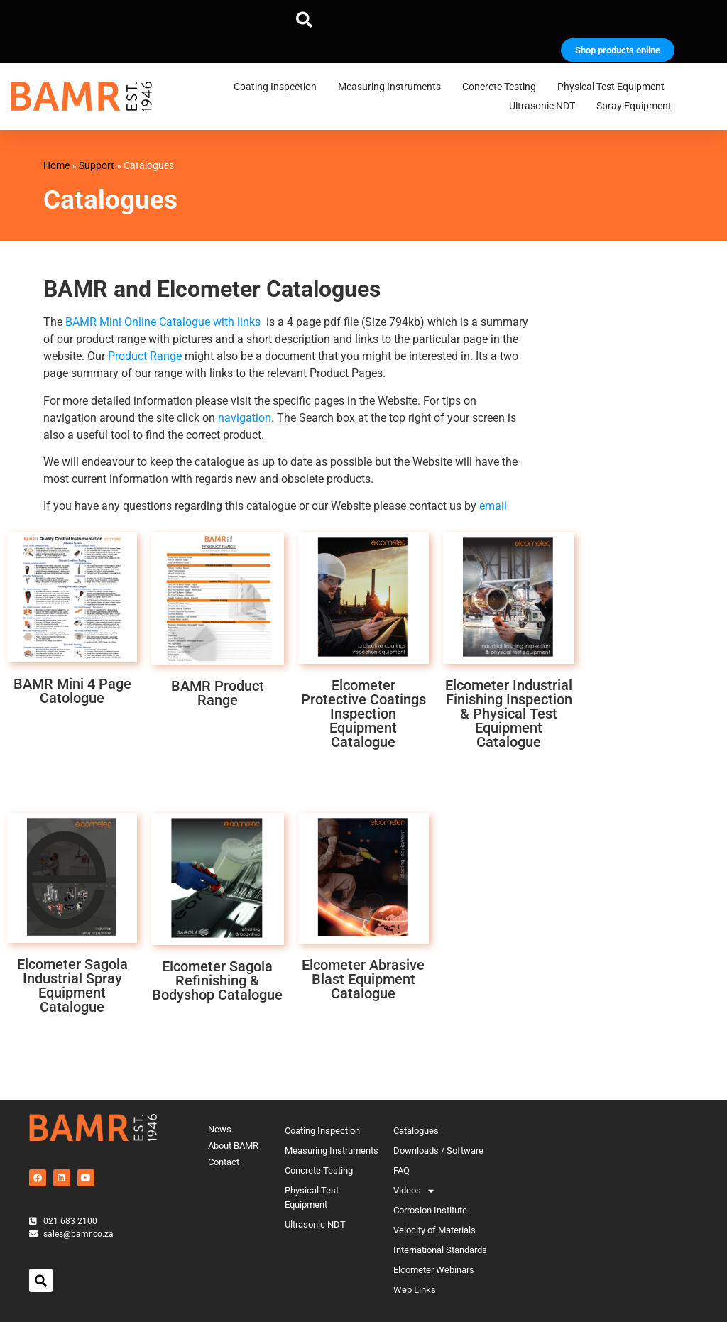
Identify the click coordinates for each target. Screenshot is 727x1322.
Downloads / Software (438, 1150)
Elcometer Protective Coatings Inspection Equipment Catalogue (363, 713)
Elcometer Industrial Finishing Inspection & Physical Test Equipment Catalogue (508, 713)
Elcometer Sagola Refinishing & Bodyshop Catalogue (217, 980)
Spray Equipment (637, 106)
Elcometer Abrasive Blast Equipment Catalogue (363, 979)
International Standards (440, 1250)
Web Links (414, 1289)
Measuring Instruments (393, 87)
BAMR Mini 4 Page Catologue (72, 690)
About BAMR (233, 1145)
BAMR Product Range (217, 693)
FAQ (401, 1170)
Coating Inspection (279, 87)
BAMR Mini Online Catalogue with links (163, 322)
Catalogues (416, 1130)
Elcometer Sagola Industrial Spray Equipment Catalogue (72, 985)
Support (96, 165)
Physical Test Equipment (614, 87)
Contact (223, 1162)
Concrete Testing (502, 87)
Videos (413, 1191)
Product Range (145, 356)
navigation (244, 418)
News (219, 1129)
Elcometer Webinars (433, 1269)
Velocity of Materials (434, 1230)
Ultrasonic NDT (545, 106)
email (493, 506)
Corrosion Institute (430, 1210)
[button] (305, 20)
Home (56, 165)
